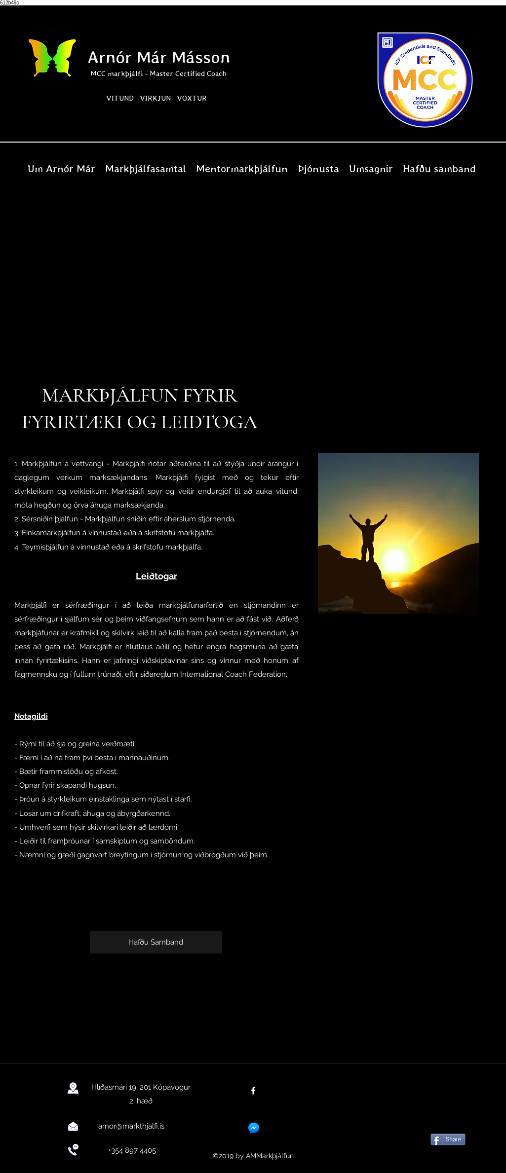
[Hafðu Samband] (156, 942)
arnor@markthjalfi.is (131, 1126)
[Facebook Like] (447, 1114)
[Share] (448, 1139)
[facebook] (253, 1091)
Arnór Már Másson (158, 57)
